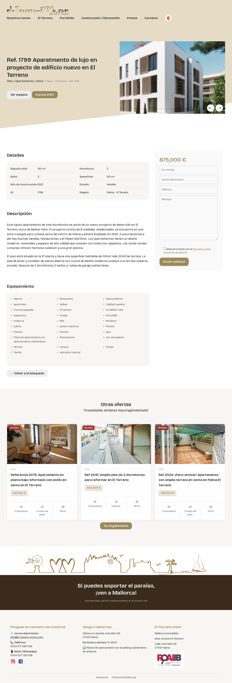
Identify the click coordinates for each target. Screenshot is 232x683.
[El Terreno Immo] (38, 10)
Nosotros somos (19, 18)
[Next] (219, 108)
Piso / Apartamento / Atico (25, 81)
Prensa (132, 18)
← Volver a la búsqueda (27, 373)
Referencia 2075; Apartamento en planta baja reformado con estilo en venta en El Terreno (39, 496)
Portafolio (67, 18)
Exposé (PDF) (45, 94)
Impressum (102, 677)
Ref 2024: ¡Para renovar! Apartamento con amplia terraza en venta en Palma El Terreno (190, 496)
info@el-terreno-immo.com (26, 637)
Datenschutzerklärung (124, 677)
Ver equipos (19, 94)
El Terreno (45, 18)
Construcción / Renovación (100, 18)
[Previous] (210, 108)
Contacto (151, 18)
